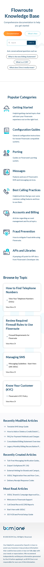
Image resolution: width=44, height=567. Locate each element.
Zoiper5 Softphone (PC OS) (18, 465)
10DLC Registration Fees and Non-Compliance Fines (24, 475)
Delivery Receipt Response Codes (20, 480)
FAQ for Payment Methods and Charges (23, 436)
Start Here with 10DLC (16, 509)
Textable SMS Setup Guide (17, 426)
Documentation (13, 33)
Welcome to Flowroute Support (19, 499)
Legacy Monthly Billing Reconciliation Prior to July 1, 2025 (24, 446)
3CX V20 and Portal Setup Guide (20, 514)
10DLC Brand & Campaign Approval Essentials (24, 494)
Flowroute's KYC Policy (18, 396)
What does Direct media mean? (22, 67)
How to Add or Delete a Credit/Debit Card (24, 431)
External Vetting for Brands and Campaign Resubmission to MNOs (24, 470)
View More (11, 307)
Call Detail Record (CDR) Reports (20, 504)
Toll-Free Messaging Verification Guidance (24, 460)
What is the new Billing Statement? (22, 56)
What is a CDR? (22, 62)
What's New (32, 33)
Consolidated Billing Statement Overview (23, 441)
